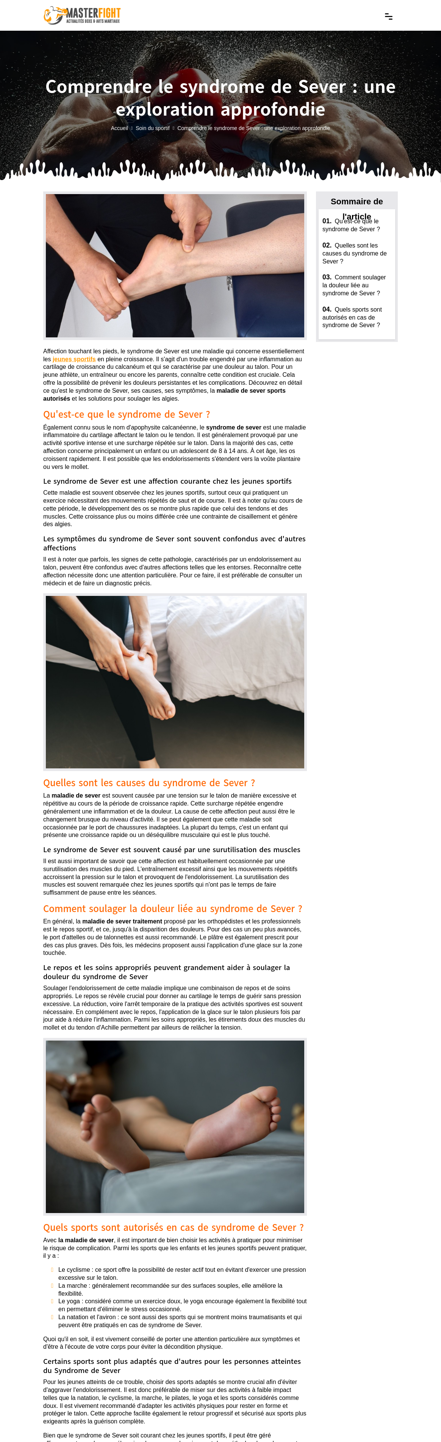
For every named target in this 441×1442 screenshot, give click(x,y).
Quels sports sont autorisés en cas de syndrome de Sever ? (352, 317)
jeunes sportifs (74, 359)
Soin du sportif (153, 128)
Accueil (119, 128)
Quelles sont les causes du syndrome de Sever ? (354, 253)
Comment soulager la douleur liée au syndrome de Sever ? (354, 285)
